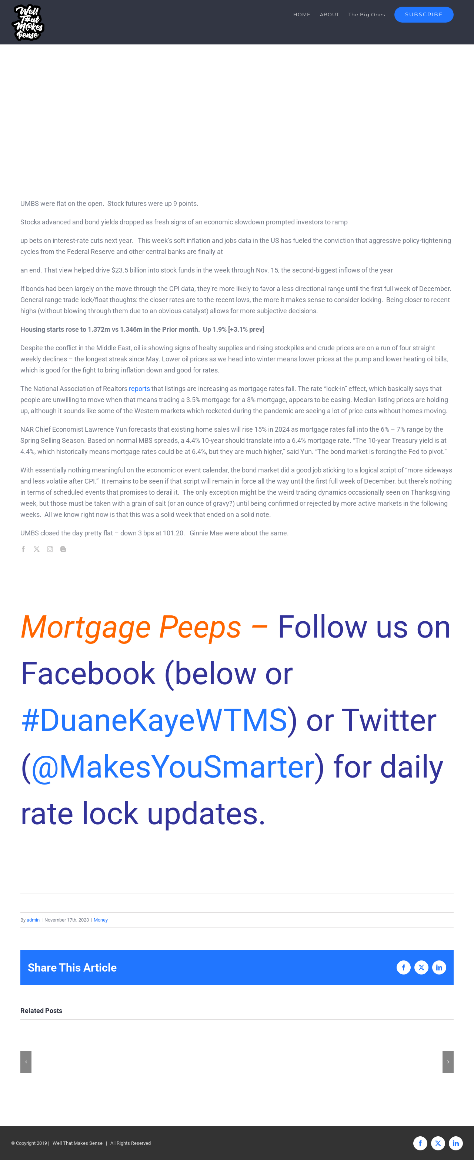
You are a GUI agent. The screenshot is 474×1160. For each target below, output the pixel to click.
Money (101, 920)
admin (33, 920)
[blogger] (63, 549)
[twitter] (37, 549)
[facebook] (23, 549)
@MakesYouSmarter (172, 767)
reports (139, 388)
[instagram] (50, 549)
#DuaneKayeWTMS (153, 720)
